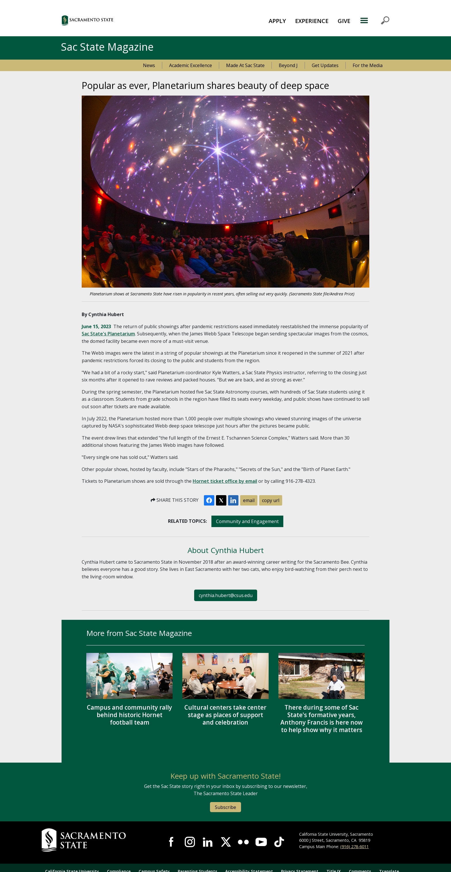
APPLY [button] (277, 21)
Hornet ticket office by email (225, 481)
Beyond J (288, 65)
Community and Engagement (247, 521)
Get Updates (325, 65)
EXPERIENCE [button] (311, 21)
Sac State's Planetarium (108, 333)
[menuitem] (277, 20)
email (249, 500)
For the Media (368, 65)
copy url (270, 500)
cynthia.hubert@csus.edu (226, 595)
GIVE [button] (344, 21)
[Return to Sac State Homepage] (96, 840)
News (149, 65)
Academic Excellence (190, 65)
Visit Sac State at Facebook (172, 842)
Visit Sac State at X (225, 842)
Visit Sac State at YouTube (261, 842)
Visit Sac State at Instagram (190, 842)
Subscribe (225, 807)
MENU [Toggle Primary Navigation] (374, 20)
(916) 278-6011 (354, 846)
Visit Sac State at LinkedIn (208, 842)
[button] (119, 20)
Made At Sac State (245, 65)
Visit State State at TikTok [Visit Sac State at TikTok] (279, 842)
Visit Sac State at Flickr (243, 842)
